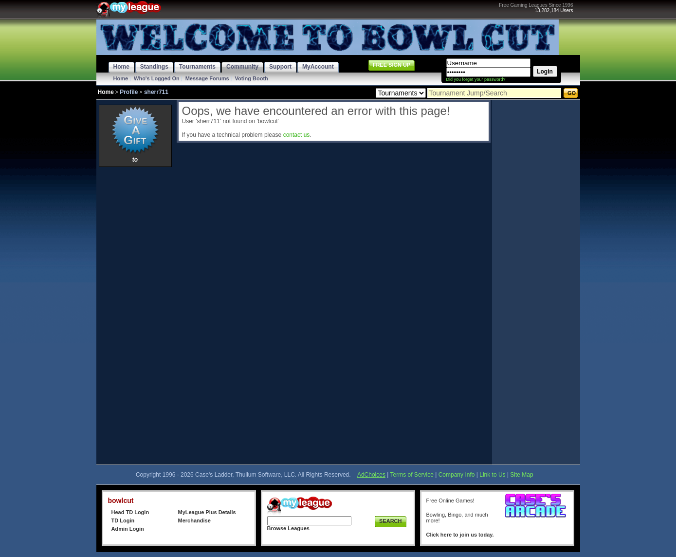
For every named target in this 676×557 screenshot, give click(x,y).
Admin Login (127, 529)
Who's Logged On (157, 78)
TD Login (123, 520)
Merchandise (194, 520)
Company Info (456, 474)
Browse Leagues (288, 528)
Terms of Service (412, 474)
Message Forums (207, 78)
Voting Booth (251, 78)
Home (120, 78)
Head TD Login (130, 512)
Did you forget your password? (476, 79)
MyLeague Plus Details (207, 512)
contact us (296, 134)
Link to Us (492, 474)
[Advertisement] (135, 315)
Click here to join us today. (460, 535)
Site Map (521, 474)
